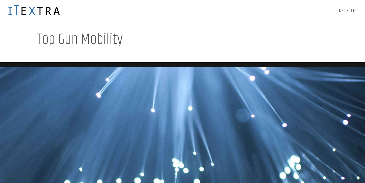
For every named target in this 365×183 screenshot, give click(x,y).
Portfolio (347, 11)
